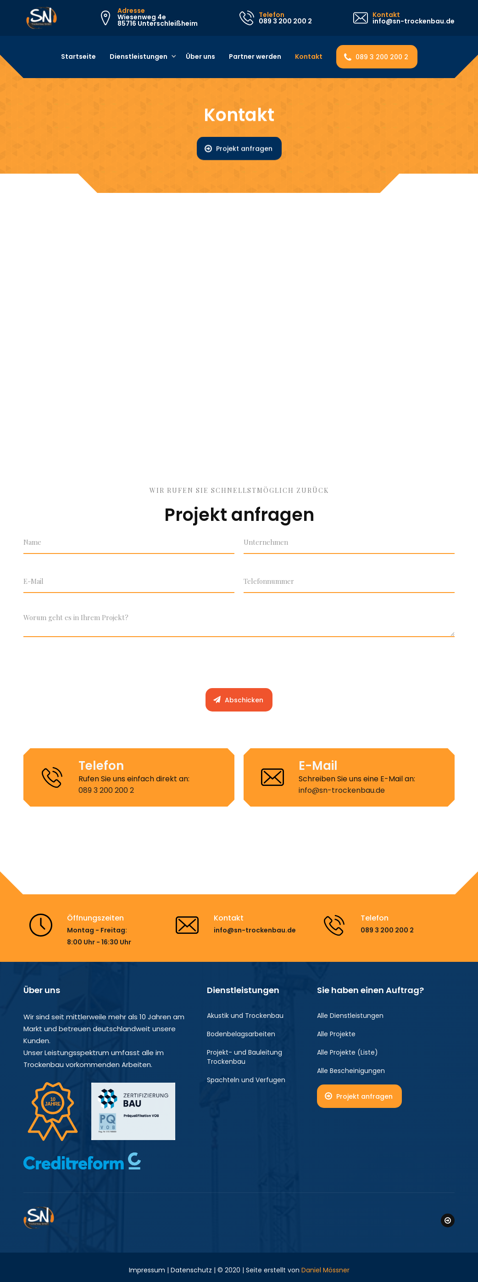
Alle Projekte (336, 1034)
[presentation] (93, 666)
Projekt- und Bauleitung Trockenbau (244, 1057)
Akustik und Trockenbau (245, 1015)
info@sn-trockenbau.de (342, 790)
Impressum (147, 1264)
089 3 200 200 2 (382, 57)
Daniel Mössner (325, 1264)
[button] (140, 57)
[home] (38, 18)
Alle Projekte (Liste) (347, 1052)
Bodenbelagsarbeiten (241, 1034)
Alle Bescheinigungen (351, 1070)
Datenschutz (191, 1264)
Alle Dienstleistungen (350, 1015)
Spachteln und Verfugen (246, 1079)
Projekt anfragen (244, 148)
